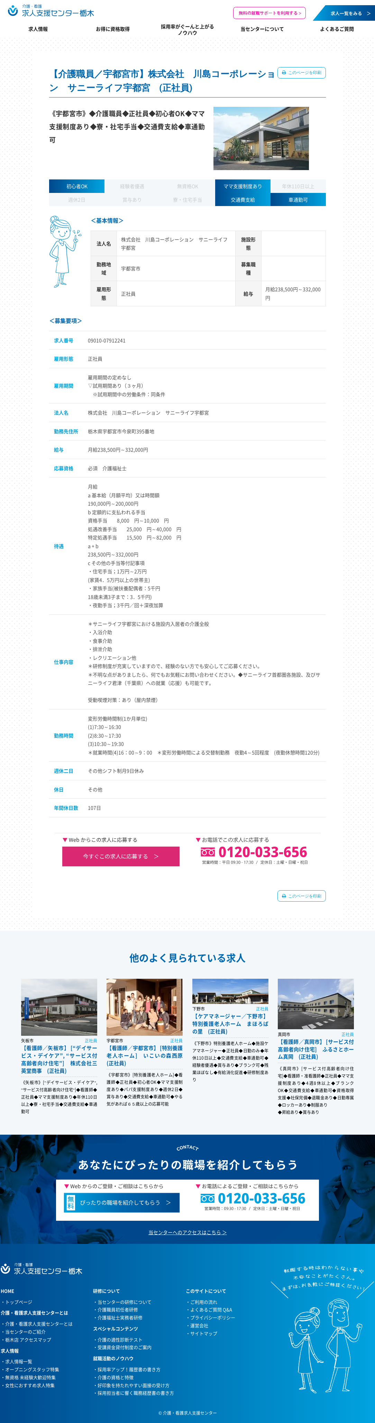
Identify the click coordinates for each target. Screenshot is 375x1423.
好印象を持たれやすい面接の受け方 (134, 1385)
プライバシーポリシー (212, 1317)
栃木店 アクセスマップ (28, 1339)
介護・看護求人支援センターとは (39, 1323)
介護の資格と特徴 (116, 1377)
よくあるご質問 (337, 28)
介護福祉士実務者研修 (120, 1317)
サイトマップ (203, 1333)
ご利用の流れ (203, 1302)
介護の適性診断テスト (120, 1339)
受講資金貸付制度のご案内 (125, 1347)
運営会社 (199, 1325)
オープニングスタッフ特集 (32, 1369)
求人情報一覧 (18, 1361)
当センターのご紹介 (25, 1331)
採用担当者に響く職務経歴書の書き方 (136, 1392)
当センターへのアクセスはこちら (184, 1232)
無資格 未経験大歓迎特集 (30, 1377)
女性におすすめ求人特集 (30, 1385)
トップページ (18, 1302)
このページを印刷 (304, 72)
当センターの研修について (125, 1302)
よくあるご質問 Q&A (211, 1309)
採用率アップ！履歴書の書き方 (129, 1369)
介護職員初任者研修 (118, 1309)
